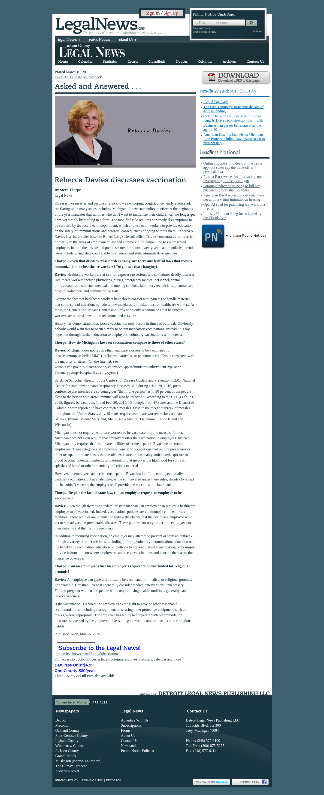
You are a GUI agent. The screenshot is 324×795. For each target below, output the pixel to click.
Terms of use (92, 780)
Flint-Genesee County (71, 735)
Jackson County (67, 751)
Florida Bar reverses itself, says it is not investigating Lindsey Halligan (232, 179)
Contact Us (129, 741)
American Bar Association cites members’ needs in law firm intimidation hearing (234, 197)
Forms (125, 730)
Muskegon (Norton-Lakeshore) (78, 761)
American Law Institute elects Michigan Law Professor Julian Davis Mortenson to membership (234, 139)
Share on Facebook (88, 77)
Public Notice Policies (137, 751)
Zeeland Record (67, 771)
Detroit (60, 720)
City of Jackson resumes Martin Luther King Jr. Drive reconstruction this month (233, 118)
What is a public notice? (204, 32)
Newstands (129, 746)
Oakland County (67, 730)
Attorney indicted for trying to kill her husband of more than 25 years (231, 188)
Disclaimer (256, 31)
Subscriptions (131, 725)
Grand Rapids (65, 756)
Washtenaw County (69, 746)
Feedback (113, 780)
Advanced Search (201, 28)
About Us (128, 735)
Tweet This (63, 77)
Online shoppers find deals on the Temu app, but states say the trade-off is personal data (232, 167)
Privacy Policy (66, 780)
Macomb (62, 725)
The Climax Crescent (71, 766)
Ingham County (67, 741)
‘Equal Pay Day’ (215, 102)
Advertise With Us (134, 720)
